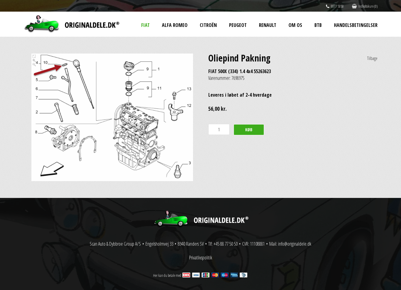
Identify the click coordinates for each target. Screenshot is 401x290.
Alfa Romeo (175, 25)
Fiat (145, 25)
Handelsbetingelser (356, 25)
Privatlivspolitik (200, 257)
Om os (295, 25)
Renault (267, 25)
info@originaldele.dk (294, 243)
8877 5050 (335, 6)
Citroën (208, 25)
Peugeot (238, 25)
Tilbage (372, 58)
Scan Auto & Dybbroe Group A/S (115, 243)
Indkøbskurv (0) (365, 6)
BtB (318, 25)
